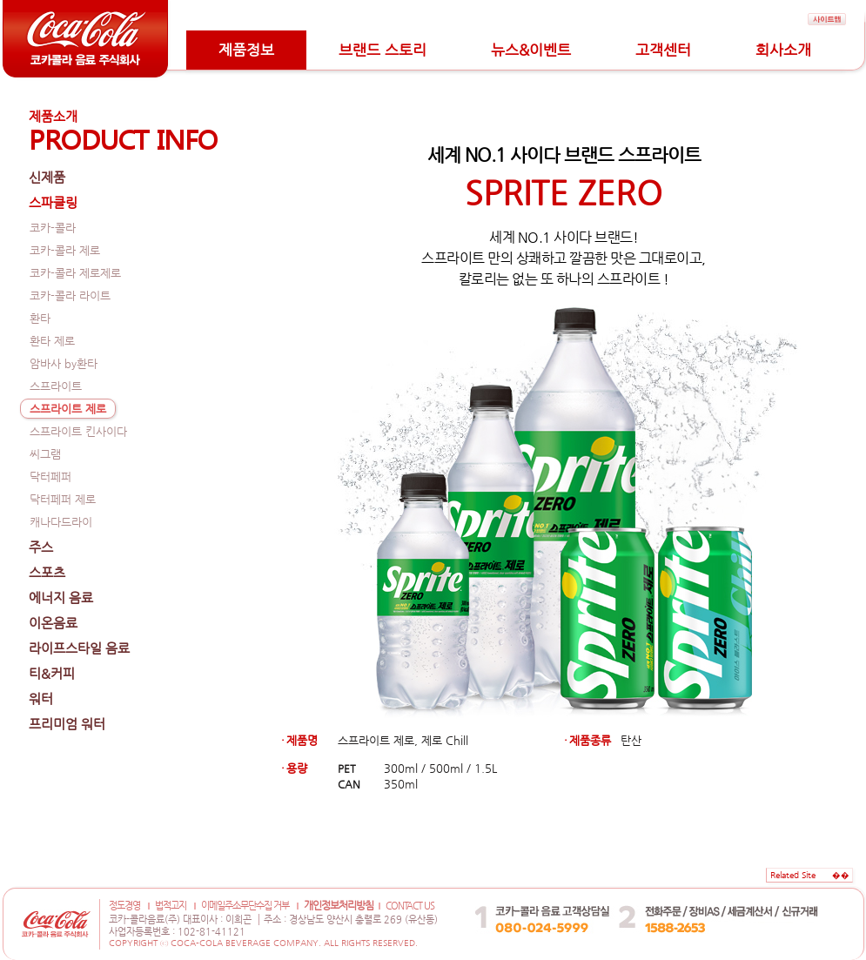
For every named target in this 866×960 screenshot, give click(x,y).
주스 (41, 547)
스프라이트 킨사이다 (78, 431)
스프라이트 (56, 386)
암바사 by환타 (63, 363)
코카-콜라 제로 (65, 250)
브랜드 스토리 (382, 49)
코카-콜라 (53, 227)
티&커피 (52, 673)
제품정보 (246, 49)
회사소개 (783, 49)
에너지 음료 (61, 597)
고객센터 (663, 49)
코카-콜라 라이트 (70, 295)
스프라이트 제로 (68, 408)
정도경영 (124, 905)
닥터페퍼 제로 (63, 499)
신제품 (47, 177)
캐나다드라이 (61, 521)
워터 (41, 698)
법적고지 (170, 905)
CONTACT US (410, 905)
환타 (40, 318)
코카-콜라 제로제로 (75, 272)
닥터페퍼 (50, 476)
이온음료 (53, 622)
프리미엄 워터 (67, 723)
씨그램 (45, 453)
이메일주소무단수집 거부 (245, 905)
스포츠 (47, 572)
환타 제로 (52, 340)
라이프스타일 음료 (79, 648)
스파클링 (53, 202)
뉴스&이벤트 (531, 49)
